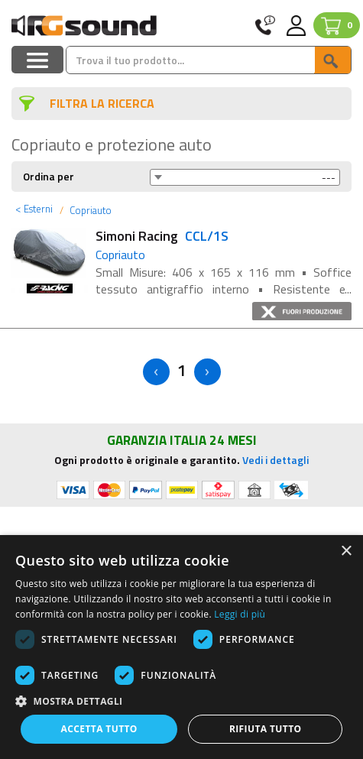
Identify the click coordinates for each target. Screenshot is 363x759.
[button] (181, 700)
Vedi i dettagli (275, 460)
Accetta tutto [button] (99, 728)
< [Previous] (156, 371)
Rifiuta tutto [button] (265, 728)
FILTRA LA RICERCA (102, 103)
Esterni (34, 208)
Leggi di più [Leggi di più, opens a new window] (239, 614)
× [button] (346, 551)
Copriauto (89, 210)
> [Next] (207, 371)
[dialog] (181, 647)
